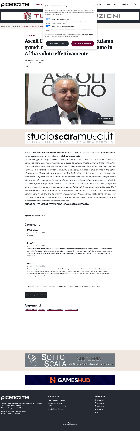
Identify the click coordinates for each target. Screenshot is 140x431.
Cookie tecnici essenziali (60, 19)
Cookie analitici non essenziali (62, 26)
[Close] (94, 6)
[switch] (48, 26)
